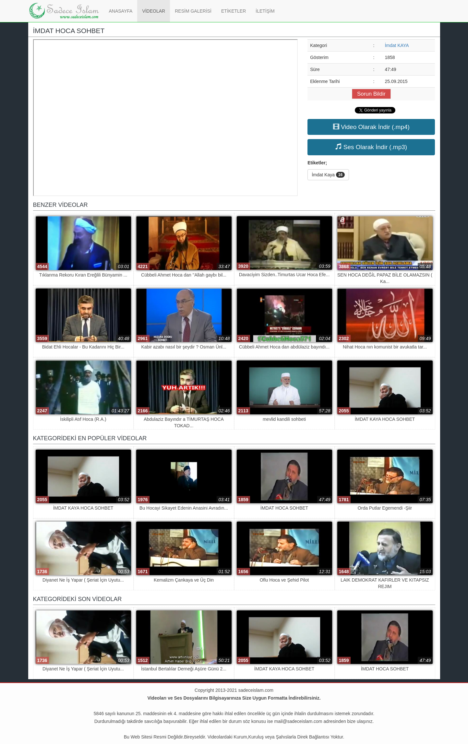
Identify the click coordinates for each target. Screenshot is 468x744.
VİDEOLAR (153, 11)
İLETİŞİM (265, 11)
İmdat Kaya (328, 175)
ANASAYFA (123, 10)
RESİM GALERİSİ (193, 11)
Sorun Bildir (371, 94)
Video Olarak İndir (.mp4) (371, 126)
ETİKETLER (233, 11)
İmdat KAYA (397, 45)
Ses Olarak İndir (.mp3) (371, 146)
